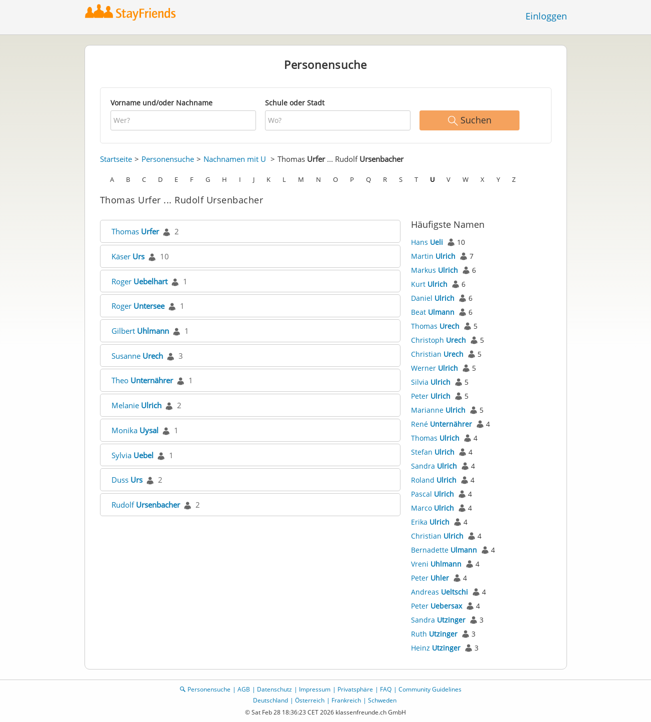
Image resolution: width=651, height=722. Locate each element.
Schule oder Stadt (294, 102)
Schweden (382, 700)
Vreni (436, 564)
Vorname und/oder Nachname (161, 102)
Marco (432, 508)
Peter (430, 396)
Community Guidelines (430, 689)
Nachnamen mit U (235, 159)
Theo (142, 380)
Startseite (116, 159)
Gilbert (140, 331)
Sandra (434, 466)
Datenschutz (274, 689)
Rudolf (146, 505)
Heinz (435, 648)
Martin (433, 256)
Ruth (434, 634)
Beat (432, 312)
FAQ (386, 689)
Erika (430, 522)
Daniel (432, 298)
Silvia (430, 382)
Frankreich (346, 700)
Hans (427, 242)
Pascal (432, 494)
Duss (127, 480)
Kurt (429, 284)
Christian (437, 354)
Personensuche (168, 159)
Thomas (135, 231)
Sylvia (133, 455)
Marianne (438, 410)
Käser (128, 256)
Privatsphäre (355, 689)
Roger (140, 281)
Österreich (309, 700)
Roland (433, 480)
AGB (244, 689)
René (441, 424)
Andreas (439, 592)
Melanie (137, 405)
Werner (434, 368)
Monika (135, 430)
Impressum (314, 689)
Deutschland (270, 700)
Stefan (432, 452)
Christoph (438, 340)
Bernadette (444, 550)
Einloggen (546, 16)
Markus (434, 270)
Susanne (137, 356)
